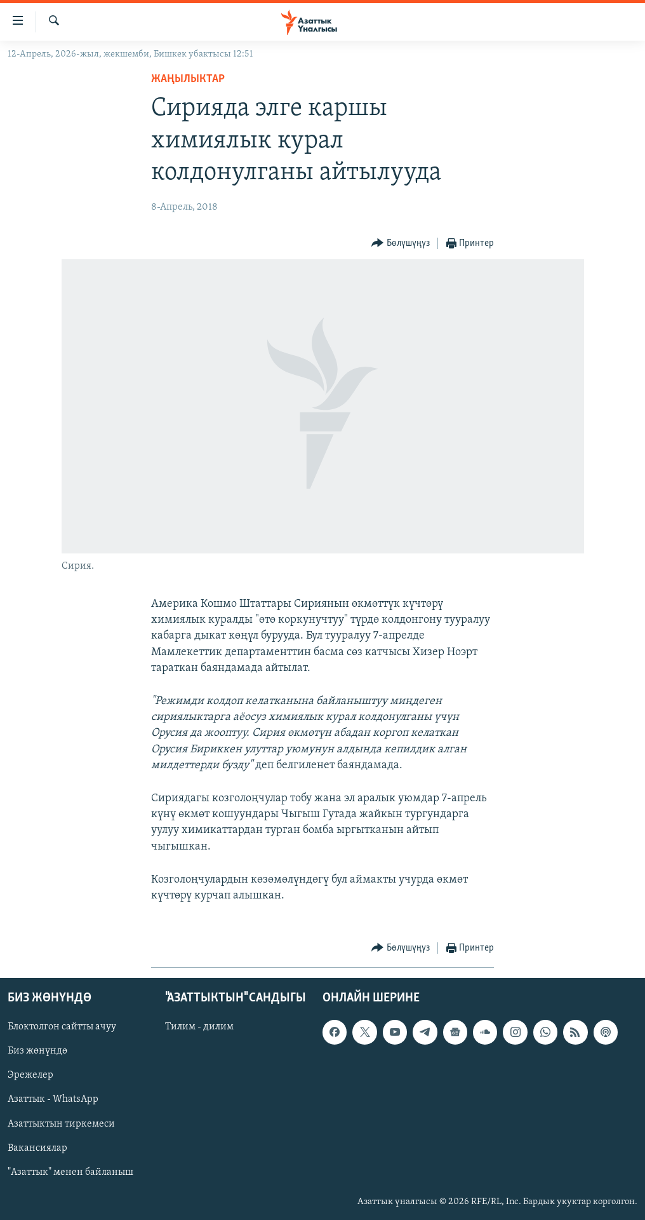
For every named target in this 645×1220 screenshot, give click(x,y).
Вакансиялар (37, 1148)
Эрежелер (30, 1076)
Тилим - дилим (199, 1027)
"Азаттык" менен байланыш (70, 1172)
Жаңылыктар (188, 79)
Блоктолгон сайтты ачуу (62, 1027)
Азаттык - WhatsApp (53, 1100)
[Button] (400, 243)
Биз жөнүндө (37, 1052)
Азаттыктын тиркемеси (61, 1124)
